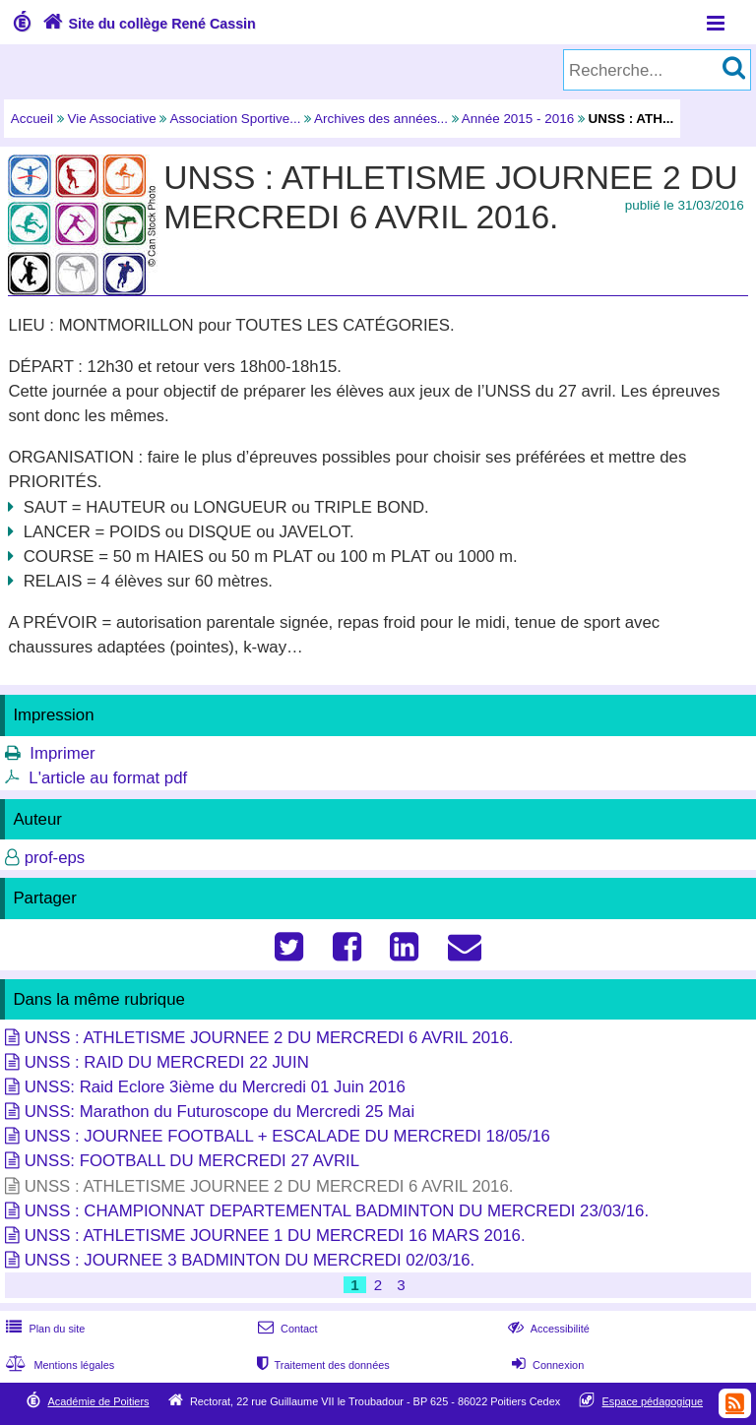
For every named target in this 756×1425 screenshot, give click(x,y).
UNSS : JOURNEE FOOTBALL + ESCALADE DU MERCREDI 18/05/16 (287, 1136)
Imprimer (62, 753)
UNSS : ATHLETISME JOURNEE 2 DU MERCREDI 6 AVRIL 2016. (269, 1037)
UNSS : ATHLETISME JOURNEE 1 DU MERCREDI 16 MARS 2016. (275, 1235)
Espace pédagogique (653, 1401)
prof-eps (55, 857)
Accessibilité (547, 1328)
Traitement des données (321, 1365)
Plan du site (43, 1328)
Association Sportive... (234, 118)
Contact (286, 1328)
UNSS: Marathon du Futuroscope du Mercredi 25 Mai (219, 1111)
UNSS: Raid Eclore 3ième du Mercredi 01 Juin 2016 (215, 1087)
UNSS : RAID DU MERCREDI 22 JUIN (167, 1062)
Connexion (546, 1365)
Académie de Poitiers (98, 1401)
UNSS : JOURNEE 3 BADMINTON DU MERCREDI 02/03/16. (250, 1260)
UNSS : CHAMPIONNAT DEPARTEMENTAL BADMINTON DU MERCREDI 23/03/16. (337, 1211)
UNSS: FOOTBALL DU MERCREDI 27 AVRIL (192, 1160)
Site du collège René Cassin (147, 23)
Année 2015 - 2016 (518, 118)
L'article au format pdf (108, 778)
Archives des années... (381, 118)
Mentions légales (58, 1365)
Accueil (32, 118)
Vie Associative (112, 118)
